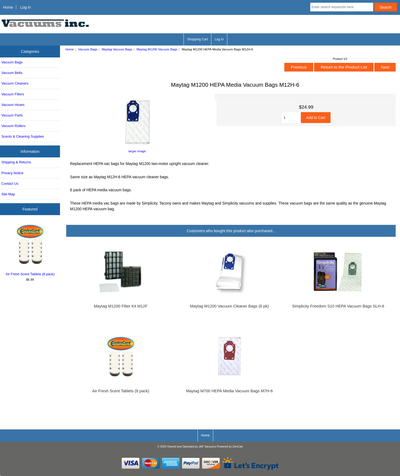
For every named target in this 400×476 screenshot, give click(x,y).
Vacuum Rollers (13, 126)
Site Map (8, 194)
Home (8, 7)
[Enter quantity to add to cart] (291, 117)
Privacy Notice (12, 173)
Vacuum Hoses (13, 105)
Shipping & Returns (16, 162)
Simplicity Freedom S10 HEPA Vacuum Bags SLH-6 (338, 306)
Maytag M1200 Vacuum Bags (156, 49)
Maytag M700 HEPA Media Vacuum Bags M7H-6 (229, 391)
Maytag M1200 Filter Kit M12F (121, 306)
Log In (25, 7)
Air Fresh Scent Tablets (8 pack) (30, 249)
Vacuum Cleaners (14, 83)
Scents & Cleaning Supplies (22, 136)
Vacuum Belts (11, 73)
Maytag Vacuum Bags (117, 49)
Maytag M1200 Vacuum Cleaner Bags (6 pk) (229, 306)
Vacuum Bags (87, 49)
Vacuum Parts (12, 115)
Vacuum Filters (12, 94)
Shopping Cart (197, 39)
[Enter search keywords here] (341, 7)
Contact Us (9, 184)
